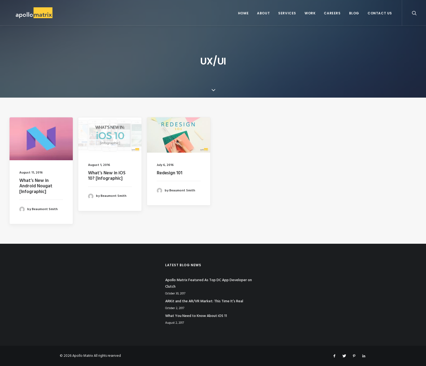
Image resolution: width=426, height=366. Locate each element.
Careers (332, 13)
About (263, 13)
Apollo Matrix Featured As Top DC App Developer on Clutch (208, 283)
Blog (354, 13)
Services (287, 13)
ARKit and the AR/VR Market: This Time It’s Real (204, 301)
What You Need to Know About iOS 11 (196, 316)
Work (310, 13)
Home (243, 13)
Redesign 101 (169, 173)
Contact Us (380, 13)
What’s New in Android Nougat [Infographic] (35, 186)
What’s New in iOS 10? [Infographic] (107, 175)
